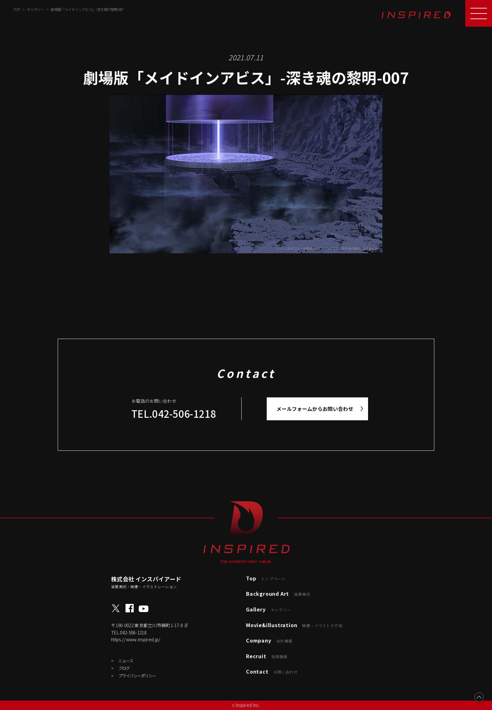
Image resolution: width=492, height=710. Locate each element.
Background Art (278, 593)
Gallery (268, 609)
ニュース (125, 661)
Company (269, 640)
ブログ (124, 668)
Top (265, 578)
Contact (271, 671)
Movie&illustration (294, 625)
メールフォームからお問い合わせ (314, 408)
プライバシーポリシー (137, 676)
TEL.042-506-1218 (173, 413)
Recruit (266, 656)
